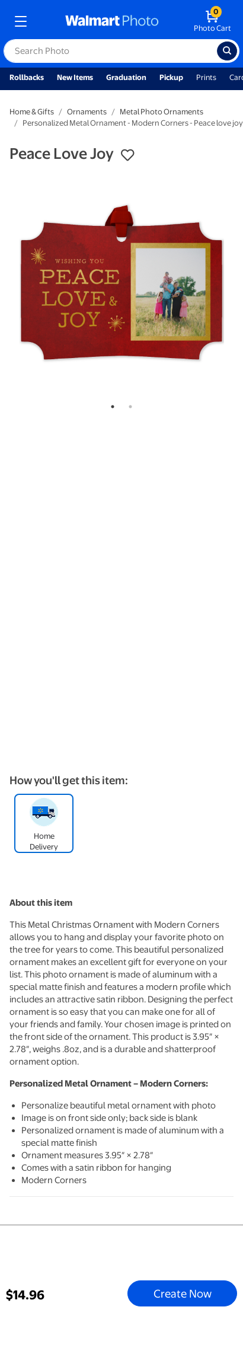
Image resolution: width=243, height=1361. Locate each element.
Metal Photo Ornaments (161, 111)
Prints (206, 77)
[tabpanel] (121, 283)
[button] (127, 155)
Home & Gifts (31, 111)
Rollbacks (26, 77)
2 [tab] (128, 404)
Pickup (171, 77)
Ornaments (87, 111)
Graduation (126, 77)
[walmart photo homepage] (112, 21)
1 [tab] (110, 404)
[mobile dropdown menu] (21, 21)
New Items (75, 77)
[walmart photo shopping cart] (212, 21)
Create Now (183, 1293)
